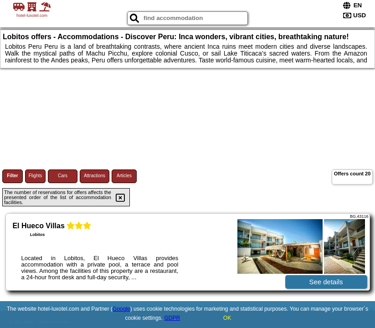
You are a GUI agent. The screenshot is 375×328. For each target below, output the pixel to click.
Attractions (94, 175)
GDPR (172, 318)
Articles (124, 175)
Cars (62, 175)
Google (121, 309)
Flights (35, 175)
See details (326, 282)
